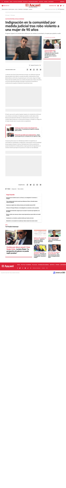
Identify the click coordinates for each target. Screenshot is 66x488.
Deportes (41, 1)
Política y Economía (17, 1)
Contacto (30, 9)
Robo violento (20, 189)
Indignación (14, 189)
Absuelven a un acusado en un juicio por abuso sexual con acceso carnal (21, 220)
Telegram (30, 268)
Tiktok (28, 268)
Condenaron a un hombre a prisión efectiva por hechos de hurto (20, 218)
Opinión (45, 1)
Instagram (22, 268)
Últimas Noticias (5, 9)
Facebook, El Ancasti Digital (17, 268)
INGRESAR (62, 1)
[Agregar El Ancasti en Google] (35, 65)
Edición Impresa (11, 9)
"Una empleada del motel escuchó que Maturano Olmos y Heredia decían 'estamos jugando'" (21, 202)
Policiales (25, 1)
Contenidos (50, 1)
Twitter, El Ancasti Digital (20, 268)
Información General (33, 1)
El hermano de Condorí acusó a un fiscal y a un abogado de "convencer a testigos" (21, 198)
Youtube (25, 268)
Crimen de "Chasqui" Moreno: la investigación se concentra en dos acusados (22, 207)
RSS (47, 268)
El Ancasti (7, 15)
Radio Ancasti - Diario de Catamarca (5, 5)
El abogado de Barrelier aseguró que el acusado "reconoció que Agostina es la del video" (23, 211)
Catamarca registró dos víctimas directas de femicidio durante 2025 (20, 205)
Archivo (16, 9)
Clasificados (20, 9)
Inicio (11, 1)
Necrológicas (25, 9)
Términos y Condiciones (36, 268)
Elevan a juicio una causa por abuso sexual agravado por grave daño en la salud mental (23, 215)
